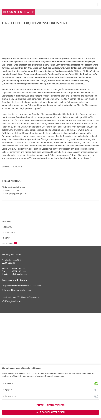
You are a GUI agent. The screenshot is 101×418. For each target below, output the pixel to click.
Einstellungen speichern (50, 405)
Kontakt (6, 238)
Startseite (7, 222)
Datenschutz (8, 233)
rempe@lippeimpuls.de (16, 193)
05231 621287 (12, 190)
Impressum (7, 227)
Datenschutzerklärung (54, 376)
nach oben (9, 243)
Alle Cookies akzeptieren (50, 412)
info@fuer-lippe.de (19, 274)
